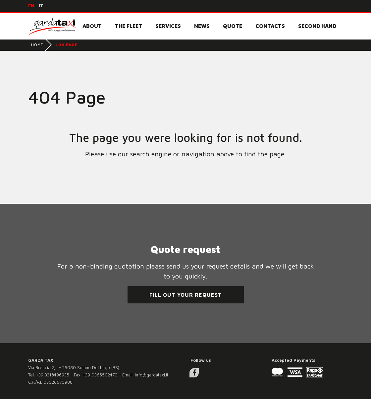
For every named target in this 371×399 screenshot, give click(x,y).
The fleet (128, 26)
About (92, 26)
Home (37, 44)
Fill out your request (185, 295)
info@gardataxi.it (151, 374)
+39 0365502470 (100, 374)
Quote (232, 26)
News (202, 26)
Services (168, 26)
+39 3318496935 (52, 374)
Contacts (270, 26)
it (41, 5)
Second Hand (317, 26)
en (31, 5)
